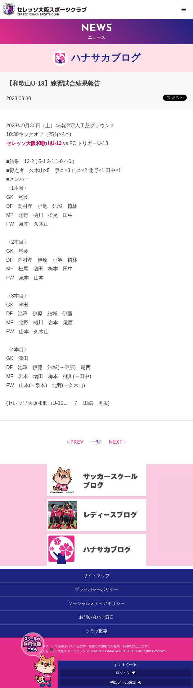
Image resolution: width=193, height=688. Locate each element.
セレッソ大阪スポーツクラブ (96, 9)
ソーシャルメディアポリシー (96, 603)
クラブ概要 (96, 631)
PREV (77, 442)
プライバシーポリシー (96, 589)
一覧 (96, 442)
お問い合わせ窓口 (96, 617)
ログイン (123, 673)
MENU (183, 9)
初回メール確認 (123, 682)
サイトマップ (96, 575)
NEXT (116, 442)
